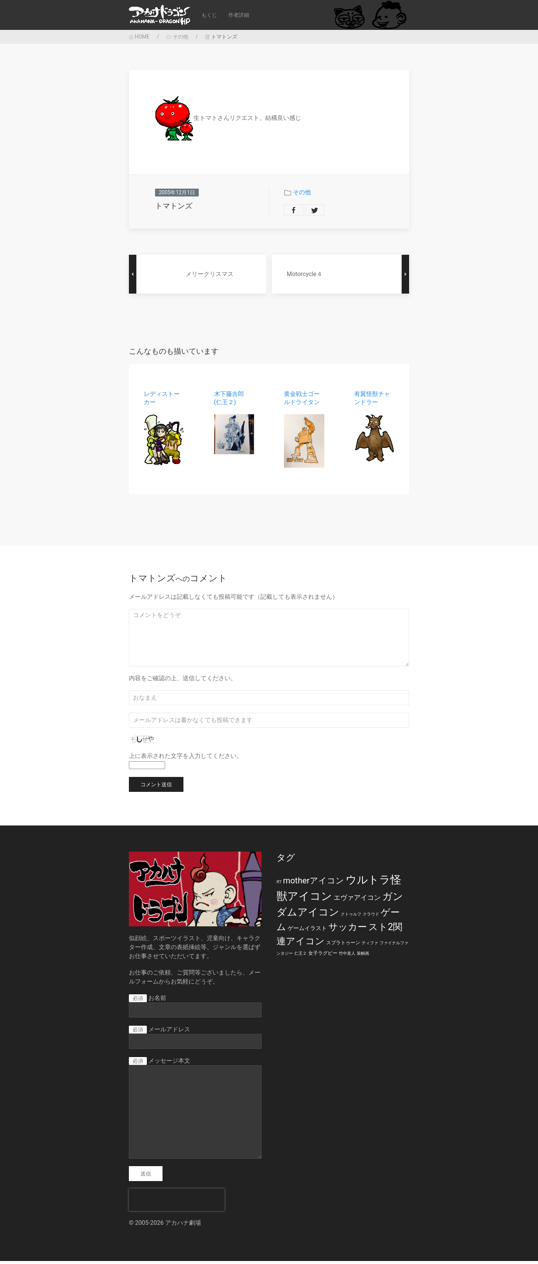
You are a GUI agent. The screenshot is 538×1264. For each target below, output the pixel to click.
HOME (139, 37)
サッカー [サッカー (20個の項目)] (347, 929)
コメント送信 (156, 788)
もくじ (209, 15)
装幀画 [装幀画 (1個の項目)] (363, 956)
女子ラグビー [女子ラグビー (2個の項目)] (322, 956)
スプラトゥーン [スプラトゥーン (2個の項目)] (343, 945)
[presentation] (177, 1203)
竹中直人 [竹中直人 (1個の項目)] (347, 956)
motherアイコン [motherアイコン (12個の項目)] (313, 883)
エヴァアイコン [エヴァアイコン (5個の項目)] (357, 900)
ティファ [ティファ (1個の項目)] (370, 946)
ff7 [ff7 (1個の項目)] (278, 885)
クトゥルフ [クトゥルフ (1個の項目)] (351, 917)
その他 (177, 37)
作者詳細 (238, 15)
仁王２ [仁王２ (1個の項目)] (300, 956)
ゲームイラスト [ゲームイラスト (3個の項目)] (307, 931)
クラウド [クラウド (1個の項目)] (371, 917)
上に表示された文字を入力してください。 (185, 759)
